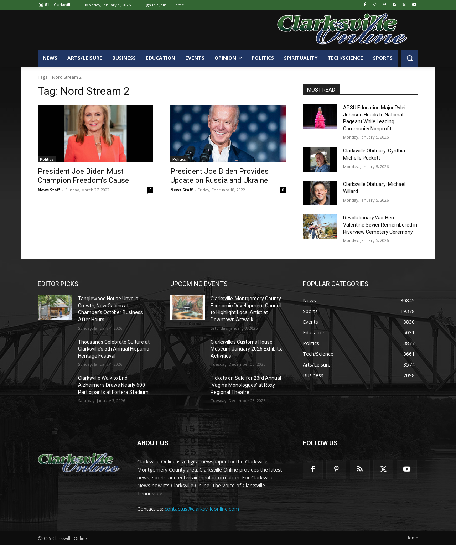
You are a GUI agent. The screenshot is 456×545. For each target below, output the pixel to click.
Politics (46, 159)
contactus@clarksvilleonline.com (202, 508)
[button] (409, 58)
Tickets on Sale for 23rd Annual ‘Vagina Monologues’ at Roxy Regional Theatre (246, 385)
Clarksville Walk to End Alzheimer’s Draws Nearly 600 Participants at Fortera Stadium (113, 385)
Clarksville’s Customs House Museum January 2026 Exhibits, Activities (246, 349)
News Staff (49, 189)
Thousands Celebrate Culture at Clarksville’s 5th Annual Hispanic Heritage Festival (114, 349)
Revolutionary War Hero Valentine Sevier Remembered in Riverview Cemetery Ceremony (380, 224)
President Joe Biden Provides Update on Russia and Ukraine (219, 176)
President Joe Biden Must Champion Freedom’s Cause (83, 176)
